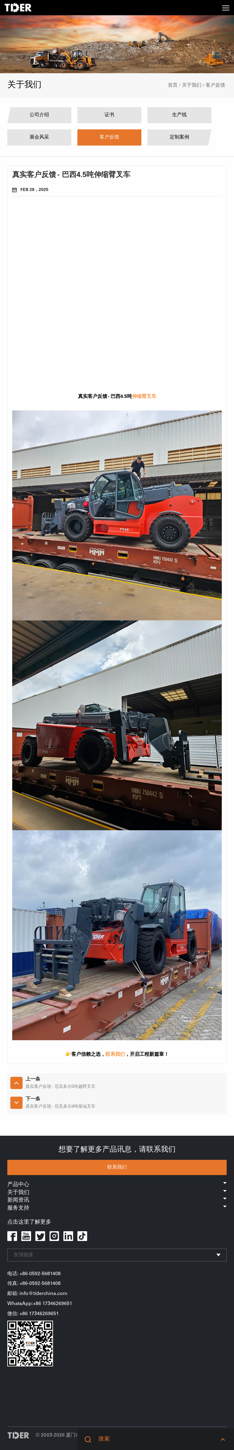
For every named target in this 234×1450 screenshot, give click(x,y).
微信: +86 (18, 1313)
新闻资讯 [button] (117, 1200)
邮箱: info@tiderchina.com (37, 1293)
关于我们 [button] (117, 1193)
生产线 (179, 115)
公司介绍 (39, 115)
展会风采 (39, 137)
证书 (109, 115)
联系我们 (117, 1167)
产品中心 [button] (117, 1185)
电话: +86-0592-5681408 (34, 1273)
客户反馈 (215, 85)
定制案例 (179, 137)
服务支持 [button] (117, 1208)
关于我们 (191, 85)
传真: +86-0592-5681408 (34, 1283)
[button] (222, 1439)
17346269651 (44, 1313)
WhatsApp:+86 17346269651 (39, 1303)
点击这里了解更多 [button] (29, 1222)
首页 (173, 85)
